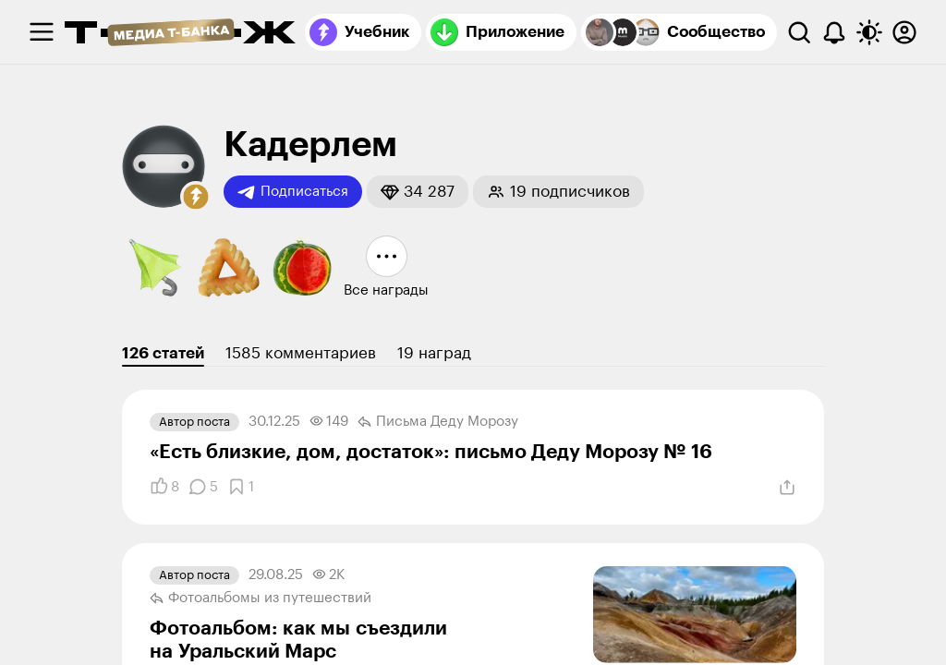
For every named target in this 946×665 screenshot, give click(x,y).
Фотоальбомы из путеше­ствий (260, 598)
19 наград (434, 353)
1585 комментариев (300, 353)
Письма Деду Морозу (438, 422)
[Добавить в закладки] (241, 486)
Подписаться (292, 192)
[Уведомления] (834, 32)
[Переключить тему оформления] (869, 32)
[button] (195, 196)
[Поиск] (799, 32)
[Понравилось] (164, 486)
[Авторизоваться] (904, 32)
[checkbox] (41, 32)
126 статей (163, 353)
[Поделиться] (787, 487)
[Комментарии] (203, 486)
